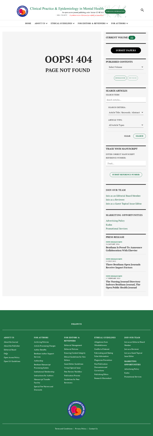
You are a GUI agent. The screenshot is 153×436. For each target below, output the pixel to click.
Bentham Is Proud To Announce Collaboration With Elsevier (124, 249)
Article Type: (115, 120)
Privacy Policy (80, 429)
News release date (114, 242)
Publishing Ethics (101, 374)
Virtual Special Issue (72, 368)
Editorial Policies (71, 349)
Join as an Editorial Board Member (123, 195)
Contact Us (93, 429)
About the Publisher (12, 346)
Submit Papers (126, 50)
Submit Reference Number (126, 174)
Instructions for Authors (43, 375)
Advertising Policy (115, 220)
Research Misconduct (102, 378)
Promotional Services (117, 228)
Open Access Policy (11, 357)
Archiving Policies (41, 342)
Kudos (109, 224)
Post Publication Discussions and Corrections (101, 367)
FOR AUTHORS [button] (118, 23)
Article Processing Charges (44, 346)
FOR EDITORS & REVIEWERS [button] (92, 23)
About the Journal (11, 342)
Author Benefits (40, 350)
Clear (127, 136)
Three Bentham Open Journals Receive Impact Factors (123, 266)
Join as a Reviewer (115, 199)
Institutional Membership (44, 372)
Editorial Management (73, 345)
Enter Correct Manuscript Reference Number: (120, 156)
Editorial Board (10, 350)
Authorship (38, 361)
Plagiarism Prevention (103, 360)
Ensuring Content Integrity (74, 353)
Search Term (112, 95)
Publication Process (72, 375)
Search (139, 136)
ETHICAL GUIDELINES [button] (61, 23)
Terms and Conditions (63, 429)
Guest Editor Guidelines (73, 364)
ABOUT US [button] (40, 23)
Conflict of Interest (101, 349)
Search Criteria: (117, 107)
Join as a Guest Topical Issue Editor (124, 203)
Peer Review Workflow (73, 372)
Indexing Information (115, 11)
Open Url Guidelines (12, 361)
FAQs (6, 353)
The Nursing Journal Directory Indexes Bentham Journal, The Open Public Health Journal (123, 284)
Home (28, 23)
